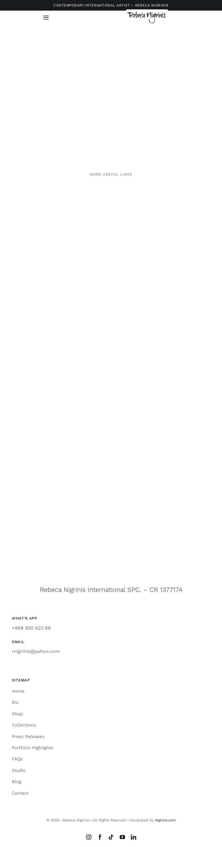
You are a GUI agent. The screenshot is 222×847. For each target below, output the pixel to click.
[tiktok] (111, 837)
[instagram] (88, 837)
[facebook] (100, 837)
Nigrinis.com (165, 820)
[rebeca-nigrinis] (147, 11)
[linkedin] (133, 837)
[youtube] (122, 837)
